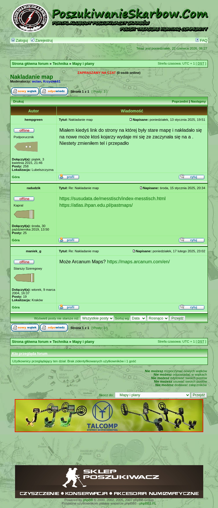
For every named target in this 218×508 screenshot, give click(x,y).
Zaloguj (19, 41)
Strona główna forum (30, 64)
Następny (198, 101)
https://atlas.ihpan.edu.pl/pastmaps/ (96, 205)
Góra (16, 177)
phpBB (88, 500)
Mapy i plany (83, 64)
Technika (60, 64)
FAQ (201, 41)
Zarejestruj (42, 41)
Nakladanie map (31, 77)
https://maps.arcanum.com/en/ (138, 261)
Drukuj (18, 101)
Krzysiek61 (52, 81)
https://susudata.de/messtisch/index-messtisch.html (112, 198)
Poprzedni (180, 101)
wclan (36, 81)
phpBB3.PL (147, 503)
